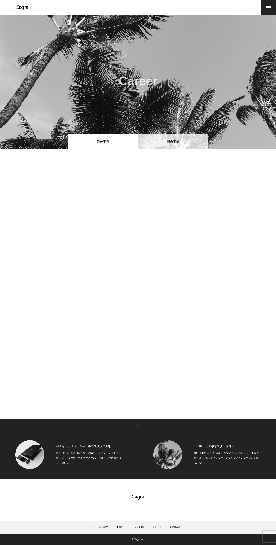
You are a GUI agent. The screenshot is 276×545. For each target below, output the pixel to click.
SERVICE (121, 527)
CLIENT (156, 527)
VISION (139, 527)
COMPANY (101, 527)
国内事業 (173, 141)
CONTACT (175, 527)
